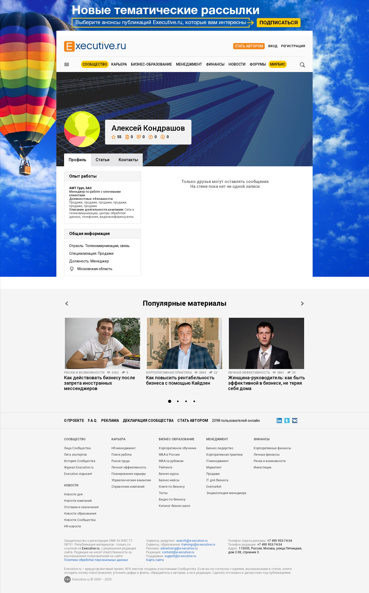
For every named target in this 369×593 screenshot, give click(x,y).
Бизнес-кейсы (169, 480)
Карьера (119, 64)
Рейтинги (165, 467)
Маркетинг (214, 467)
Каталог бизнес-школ (174, 506)
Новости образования (80, 513)
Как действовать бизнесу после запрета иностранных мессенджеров (99, 383)
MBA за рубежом (171, 461)
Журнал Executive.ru (79, 467)
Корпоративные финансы (272, 448)
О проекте (74, 420)
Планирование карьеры (128, 474)
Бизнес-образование (151, 64)
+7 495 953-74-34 (279, 541)
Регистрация (293, 46)
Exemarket (213, 486)
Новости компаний (78, 501)
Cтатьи (102, 159)
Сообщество (95, 64)
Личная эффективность (249, 372)
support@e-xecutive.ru (180, 556)
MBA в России (169, 454)
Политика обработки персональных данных (96, 560)
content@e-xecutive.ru (178, 552)
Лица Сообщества (77, 448)
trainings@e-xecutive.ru (198, 544)
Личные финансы (267, 454)
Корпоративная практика (169, 372)
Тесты (163, 493)
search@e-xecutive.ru (192, 541)
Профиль (77, 159)
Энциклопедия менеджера (226, 493)
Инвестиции (262, 467)
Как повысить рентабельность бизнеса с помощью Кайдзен (180, 380)
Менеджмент (189, 64)
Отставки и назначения (81, 507)
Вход (273, 46)
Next (302, 303)
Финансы (215, 64)
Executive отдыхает (78, 474)
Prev (66, 303)
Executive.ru (90, 548)
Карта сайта (155, 560)
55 (116, 137)
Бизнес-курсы (169, 474)
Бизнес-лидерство (219, 448)
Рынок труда (120, 461)
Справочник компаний (128, 486)
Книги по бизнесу (172, 486)
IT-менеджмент (217, 461)
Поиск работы (121, 454)
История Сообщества (79, 461)
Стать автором (249, 46)
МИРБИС (277, 64)
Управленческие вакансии (131, 480)
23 (215, 372)
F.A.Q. (92, 420)
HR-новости (72, 526)
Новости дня (73, 494)
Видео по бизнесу (172, 499)
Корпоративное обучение (177, 448)
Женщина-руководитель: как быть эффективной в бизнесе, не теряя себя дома (266, 383)
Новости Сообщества (80, 520)
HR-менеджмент (123, 448)
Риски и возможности (84, 372)
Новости (237, 64)
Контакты (128, 159)
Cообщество (75, 439)
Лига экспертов (75, 454)
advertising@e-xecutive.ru (179, 548)
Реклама (110, 420)
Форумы (258, 64)
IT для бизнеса (217, 480)
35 (293, 372)
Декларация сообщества (148, 420)
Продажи (213, 474)
